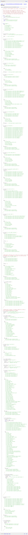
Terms (9, 533)
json (26, 533)
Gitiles (5, 533)
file (17, 7)
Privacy (7, 533)
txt (24, 533)
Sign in (26, 1)
